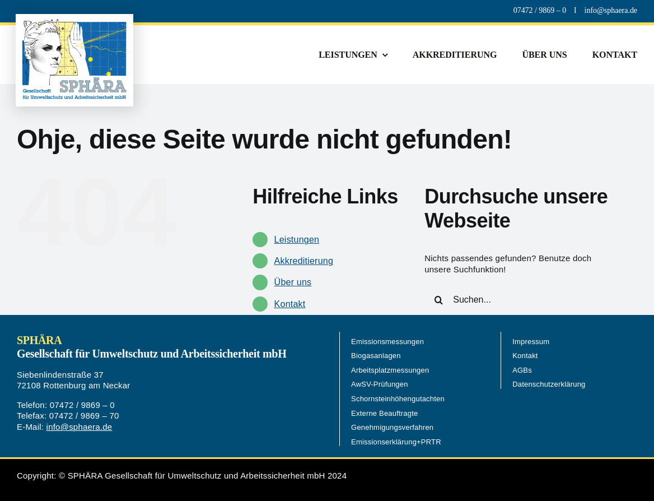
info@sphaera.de (79, 427)
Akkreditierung (303, 261)
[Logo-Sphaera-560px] (74, 22)
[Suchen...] (522, 300)
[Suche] (438, 300)
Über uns (293, 282)
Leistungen (297, 239)
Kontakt (290, 304)
